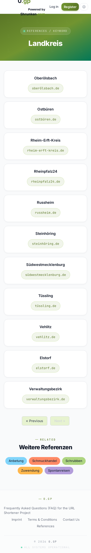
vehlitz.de (45, 337)
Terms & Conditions (42, 519)
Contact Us (71, 519)
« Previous (34, 421)
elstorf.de (45, 368)
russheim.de (45, 213)
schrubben (74, 461)
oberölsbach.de (45, 88)
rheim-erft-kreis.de (45, 150)
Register (70, 7)
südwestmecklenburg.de (45, 275)
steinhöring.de (45, 244)
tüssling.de (45, 306)
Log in (54, 7)
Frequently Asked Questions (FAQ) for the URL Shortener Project (39, 510)
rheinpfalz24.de (45, 181)
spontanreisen (59, 470)
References (45, 526)
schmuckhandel (44, 461)
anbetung (16, 461)
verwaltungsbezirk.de (45, 399)
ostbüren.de (45, 119)
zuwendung (30, 470)
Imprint (17, 519)
